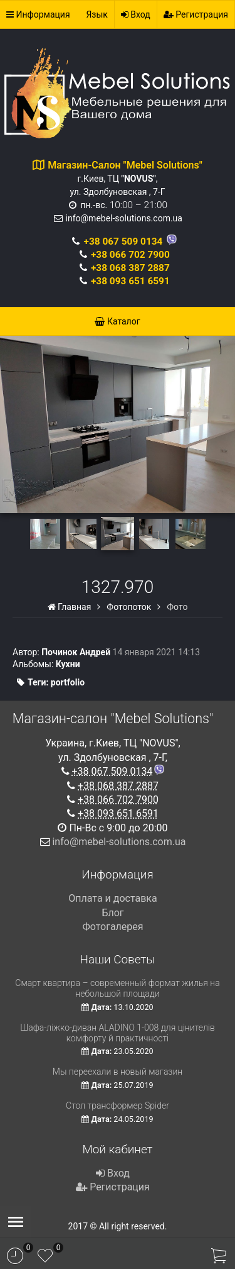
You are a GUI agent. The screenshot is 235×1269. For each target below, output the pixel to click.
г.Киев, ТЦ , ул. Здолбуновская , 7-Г (125, 178)
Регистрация (196, 14)
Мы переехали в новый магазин (117, 1072)
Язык (96, 14)
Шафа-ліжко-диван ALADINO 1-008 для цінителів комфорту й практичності (117, 1032)
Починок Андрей (75, 652)
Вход (135, 14)
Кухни (68, 664)
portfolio (68, 682)
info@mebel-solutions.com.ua (124, 218)
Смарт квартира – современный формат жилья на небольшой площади (117, 988)
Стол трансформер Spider (117, 1105)
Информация (38, 14)
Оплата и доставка (112, 898)
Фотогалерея (112, 927)
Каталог (117, 321)
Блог (112, 913)
